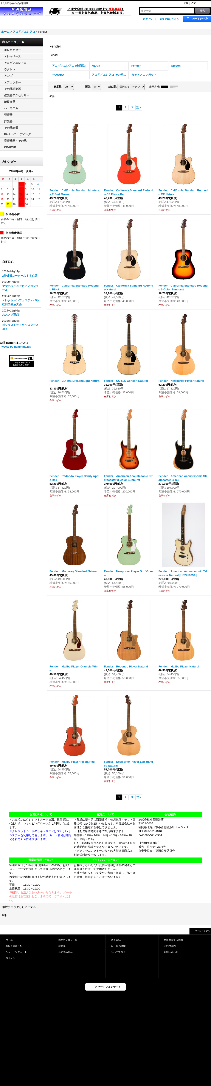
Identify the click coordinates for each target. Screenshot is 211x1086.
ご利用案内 (170, 946)
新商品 (61, 946)
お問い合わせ (171, 952)
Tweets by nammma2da (15, 346)
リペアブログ (118, 952)
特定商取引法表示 (173, 940)
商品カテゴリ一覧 (67, 940)
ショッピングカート (16, 952)
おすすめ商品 (65, 952)
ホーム (9, 940)
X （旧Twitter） (119, 946)
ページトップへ (202, 931)
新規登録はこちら (169, 19)
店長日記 (116, 940)
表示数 (58, 86)
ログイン (147, 19)
